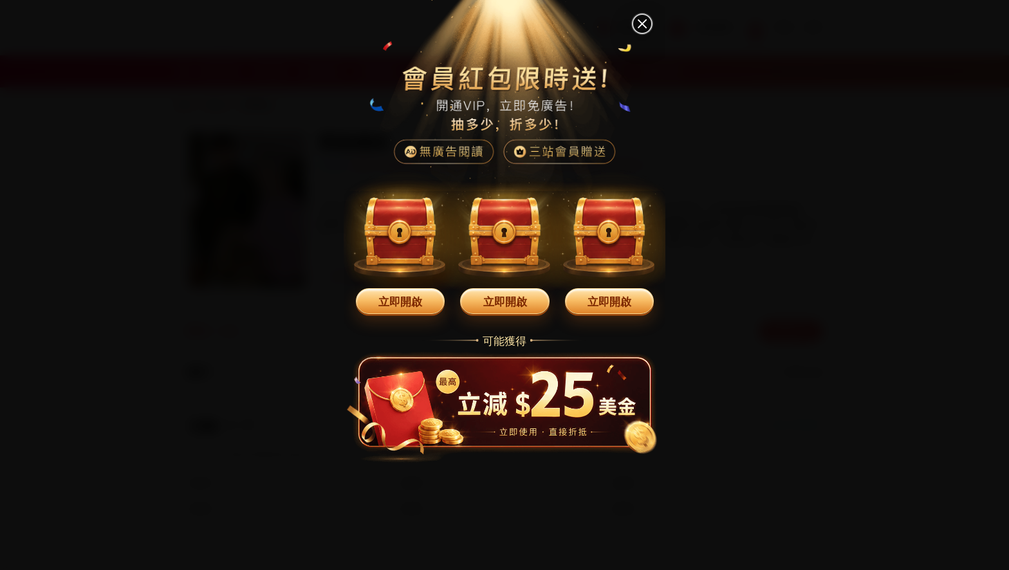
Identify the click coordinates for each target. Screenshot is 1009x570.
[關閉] (642, 24)
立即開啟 (400, 301)
